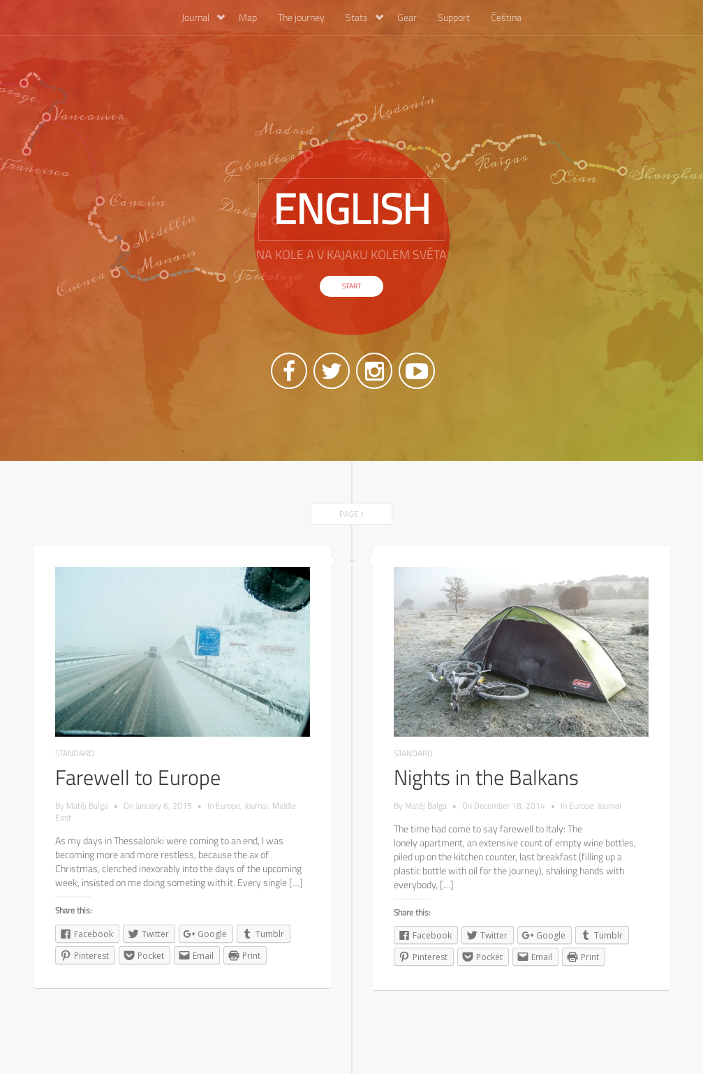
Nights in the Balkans (486, 777)
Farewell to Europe (138, 777)
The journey (301, 17)
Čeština (506, 17)
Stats (364, 17)
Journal (203, 17)
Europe (228, 805)
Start (351, 286)
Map (248, 17)
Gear (407, 17)
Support (454, 17)
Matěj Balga (87, 805)
